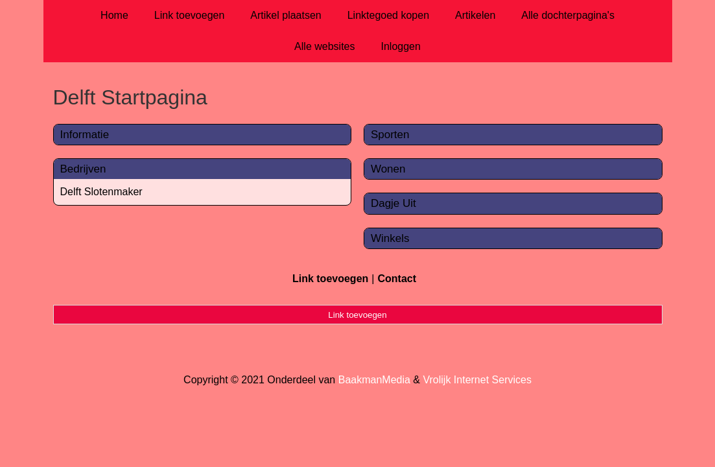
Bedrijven (83, 169)
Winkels (390, 238)
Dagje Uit (393, 203)
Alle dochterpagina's (568, 15)
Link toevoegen (189, 15)
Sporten (390, 134)
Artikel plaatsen (285, 15)
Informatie (85, 134)
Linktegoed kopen (388, 15)
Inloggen (400, 46)
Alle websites (324, 46)
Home (114, 15)
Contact (396, 278)
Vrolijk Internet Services (477, 379)
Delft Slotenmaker (101, 191)
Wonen (388, 169)
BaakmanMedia (374, 379)
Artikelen (475, 15)
